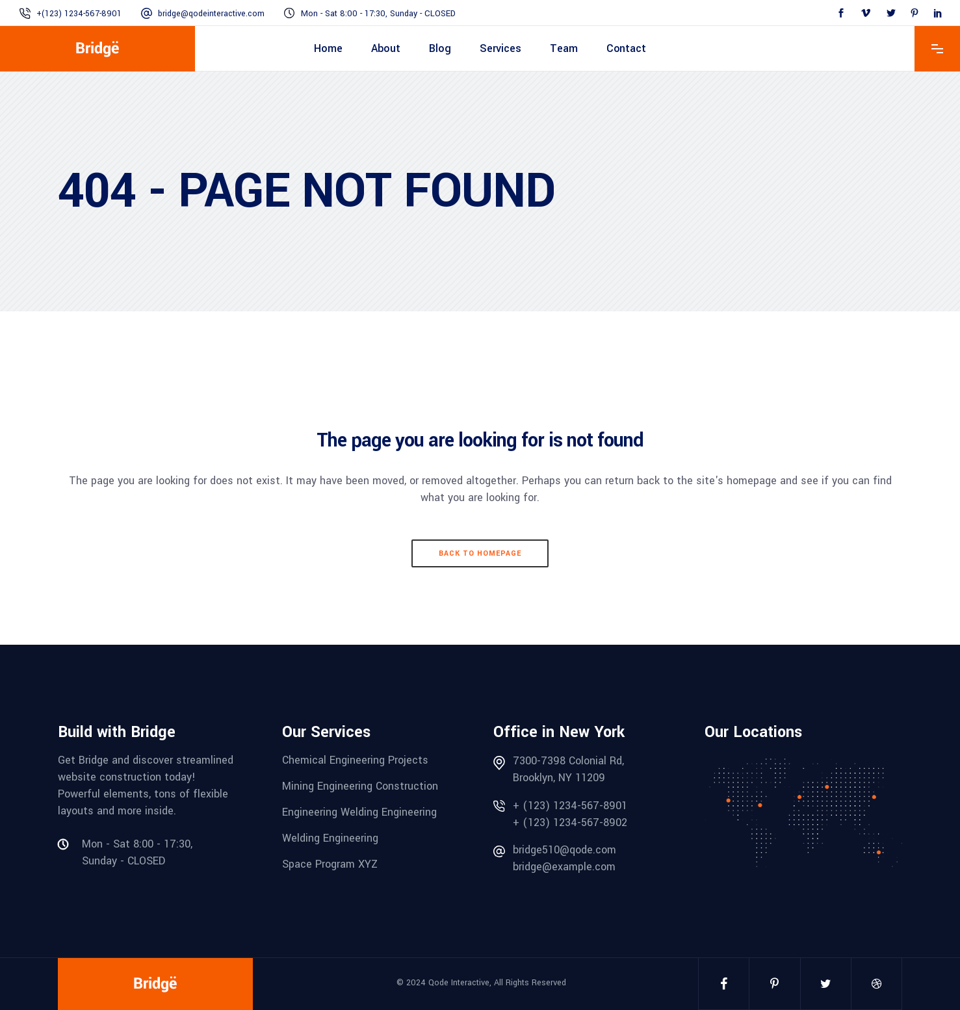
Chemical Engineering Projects (355, 760)
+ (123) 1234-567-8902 (570, 822)
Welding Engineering (330, 838)
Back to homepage (480, 553)
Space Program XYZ (330, 864)
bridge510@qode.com (564, 849)
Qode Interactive (458, 983)
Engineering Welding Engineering (359, 812)
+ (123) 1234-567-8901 (570, 805)
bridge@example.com (564, 866)
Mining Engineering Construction (360, 786)
